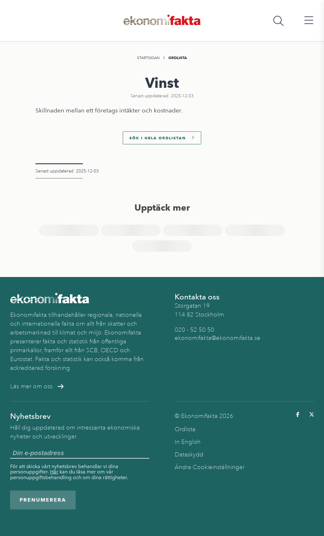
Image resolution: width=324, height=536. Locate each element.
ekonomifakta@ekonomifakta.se (217, 338)
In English (188, 442)
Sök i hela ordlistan (162, 138)
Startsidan (148, 58)
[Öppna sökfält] (278, 20)
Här (54, 472)
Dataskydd (189, 454)
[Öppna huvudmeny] (309, 20)
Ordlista (177, 57)
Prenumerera (43, 500)
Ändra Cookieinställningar (209, 467)
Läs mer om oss (37, 386)
